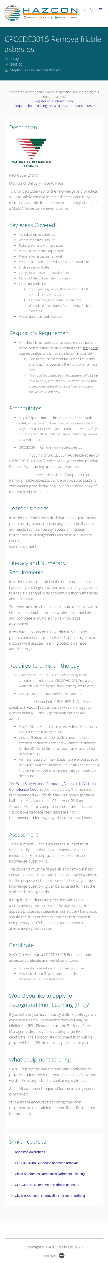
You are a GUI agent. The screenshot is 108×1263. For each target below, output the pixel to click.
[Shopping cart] (92, 10)
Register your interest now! (54, 101)
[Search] (85, 10)
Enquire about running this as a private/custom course (54, 105)
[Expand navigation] (99, 10)
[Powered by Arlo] (53, 1255)
